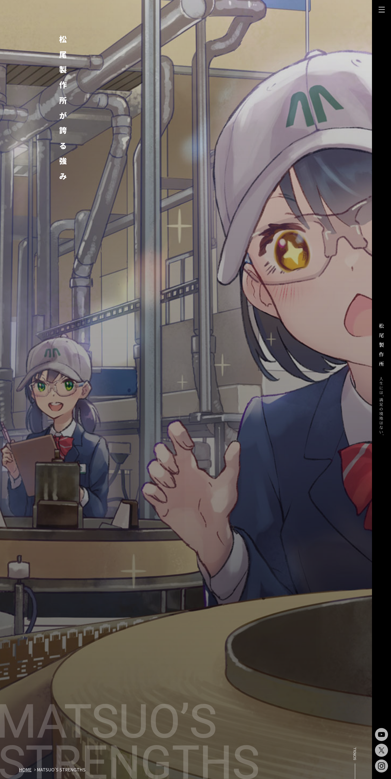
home (25, 769)
